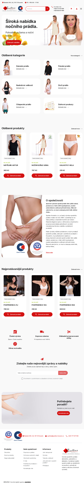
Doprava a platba (28, 452)
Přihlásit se (76, 8)
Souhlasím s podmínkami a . (43, 378)
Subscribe (63, 373)
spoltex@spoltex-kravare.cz (54, 436)
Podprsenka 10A (39, 305)
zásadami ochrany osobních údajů (51, 378)
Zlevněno (7, 452)
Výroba (45, 455)
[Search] (38, 8)
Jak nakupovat (47, 452)
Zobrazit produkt (14, 175)
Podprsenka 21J (11, 305)
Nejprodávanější (9, 458)
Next (73, 37)
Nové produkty (9, 455)
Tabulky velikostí (48, 458)
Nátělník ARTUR (11, 165)
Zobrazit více (76, 129)
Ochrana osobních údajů (31, 455)
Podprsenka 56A (67, 305)
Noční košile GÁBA (40, 165)
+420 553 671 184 (59, 10)
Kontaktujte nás (63, 413)
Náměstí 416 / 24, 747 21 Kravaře (12, 2)
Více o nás (49, 252)
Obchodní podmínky (29, 458)
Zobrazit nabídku (13, 42)
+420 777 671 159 (59, 8)
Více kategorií (76, 55)
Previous (69, 37)
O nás (25, 461)
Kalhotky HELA (67, 165)
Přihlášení (46, 465)
